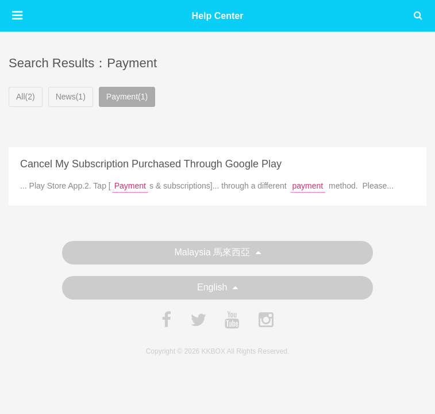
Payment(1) (127, 96)
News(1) (71, 96)
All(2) (25, 96)
